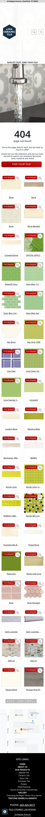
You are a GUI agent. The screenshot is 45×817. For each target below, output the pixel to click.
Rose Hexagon (33, 666)
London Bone (11, 493)
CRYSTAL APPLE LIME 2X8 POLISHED (34, 319)
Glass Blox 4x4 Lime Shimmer (34, 377)
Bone (11, 261)
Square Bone (11, 753)
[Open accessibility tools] (5, 812)
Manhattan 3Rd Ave (11, 522)
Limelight (34, 464)
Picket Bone (33, 608)
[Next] (35, 765)
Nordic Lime (11, 551)
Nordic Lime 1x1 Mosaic (34, 551)
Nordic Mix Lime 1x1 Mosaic (34, 580)
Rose (11, 666)
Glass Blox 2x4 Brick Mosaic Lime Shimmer (11, 377)
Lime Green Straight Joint (34, 435)
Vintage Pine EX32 (34, 753)
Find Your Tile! (21, 228)
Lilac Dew (11, 435)
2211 (22, 765)
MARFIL (33, 522)
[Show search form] (34, 31)
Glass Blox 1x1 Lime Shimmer (34, 348)
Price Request (9, 241)
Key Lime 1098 (33, 406)
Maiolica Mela (34, 493)
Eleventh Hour (11, 348)
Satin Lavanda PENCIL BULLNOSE (34, 695)
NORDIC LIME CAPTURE (11, 580)
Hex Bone (11, 406)
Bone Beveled (34, 290)
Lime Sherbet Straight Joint (11, 464)
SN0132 (11, 724)
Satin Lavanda (11, 695)
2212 (29, 765)
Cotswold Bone (11, 319)
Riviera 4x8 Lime (33, 637)
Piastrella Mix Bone (11, 608)
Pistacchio (11, 637)
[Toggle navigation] (41, 31)
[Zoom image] (17, 242)
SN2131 (33, 724)
